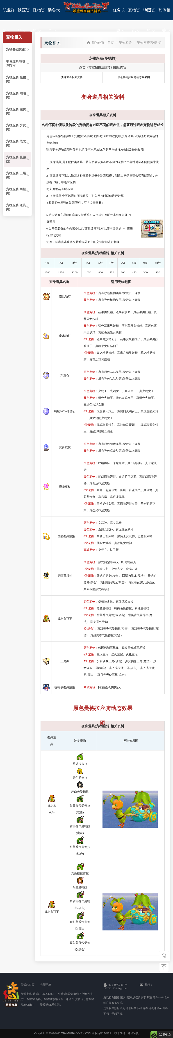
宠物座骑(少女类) (17, 127)
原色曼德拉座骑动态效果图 (133, 77)
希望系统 (45, 984)
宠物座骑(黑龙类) (17, 143)
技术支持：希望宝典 (126, 1033)
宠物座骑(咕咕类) (17, 95)
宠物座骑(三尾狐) (17, 175)
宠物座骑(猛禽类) (17, 111)
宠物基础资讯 (17, 49)
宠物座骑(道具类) (17, 207)
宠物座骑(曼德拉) (17, 159)
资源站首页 (27, 984)
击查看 (97, 202)
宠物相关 (125, 42)
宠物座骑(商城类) (17, 191)
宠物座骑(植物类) (17, 79)
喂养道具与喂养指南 (17, 63)
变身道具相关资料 (71, 77)
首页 (110, 42)
